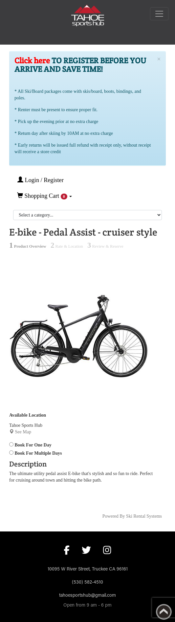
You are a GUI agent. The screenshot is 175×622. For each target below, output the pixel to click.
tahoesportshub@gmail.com (87, 595)
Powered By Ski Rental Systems (132, 516)
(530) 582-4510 (87, 582)
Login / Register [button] (40, 179)
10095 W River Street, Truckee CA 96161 (88, 569)
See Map (23, 431)
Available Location (27, 415)
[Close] (159, 59)
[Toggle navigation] (159, 13)
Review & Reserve (105, 246)
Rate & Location (67, 246)
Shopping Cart (44, 195)
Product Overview (27, 246)
